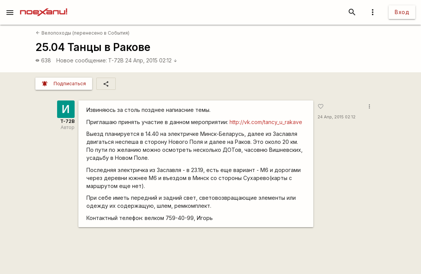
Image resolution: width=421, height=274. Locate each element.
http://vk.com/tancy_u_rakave (266, 122)
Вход (402, 12)
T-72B (116, 60)
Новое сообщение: (81, 60)
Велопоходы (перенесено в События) (82, 33)
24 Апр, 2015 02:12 (151, 60)
